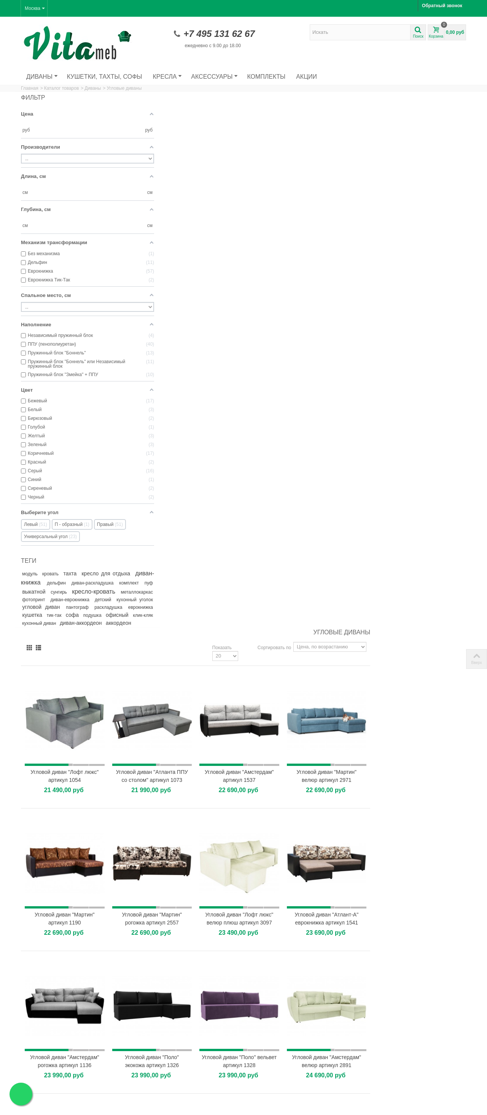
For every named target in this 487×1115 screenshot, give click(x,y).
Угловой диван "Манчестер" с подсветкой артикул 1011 (259, 791)
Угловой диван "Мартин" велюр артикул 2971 (425, 234)
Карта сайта (150, 1079)
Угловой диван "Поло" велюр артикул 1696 (425, 791)
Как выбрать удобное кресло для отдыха (423, 974)
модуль (32, 573)
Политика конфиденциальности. (209, 1107)
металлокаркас (106, 599)
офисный (85, 630)
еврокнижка (67, 622)
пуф (90, 590)
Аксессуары (214, 76)
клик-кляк (112, 630)
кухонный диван (50, 638)
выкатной (111, 590)
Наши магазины (154, 1071)
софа (31, 630)
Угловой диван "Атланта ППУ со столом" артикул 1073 (259, 238)
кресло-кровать (65, 598)
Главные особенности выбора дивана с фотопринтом (420, 945)
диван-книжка (63, 581)
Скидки (31, 1071)
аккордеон (35, 646)
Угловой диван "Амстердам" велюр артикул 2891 (424, 517)
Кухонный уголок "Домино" (280, 1020)
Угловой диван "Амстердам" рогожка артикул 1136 (176, 517)
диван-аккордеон (101, 638)
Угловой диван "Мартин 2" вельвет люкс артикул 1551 (176, 654)
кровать (57, 573)
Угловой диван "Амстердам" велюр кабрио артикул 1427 (259, 654)
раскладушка (37, 622)
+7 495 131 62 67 (219, 34)
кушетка (94, 622)
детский (114, 606)
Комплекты (266, 76)
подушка (56, 630)
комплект (68, 590)
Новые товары (39, 1079)
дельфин (96, 582)
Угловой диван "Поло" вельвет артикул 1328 (342, 517)
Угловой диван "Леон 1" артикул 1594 (342, 791)
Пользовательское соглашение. (140, 1107)
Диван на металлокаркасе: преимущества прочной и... (417, 917)
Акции (306, 76)
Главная (29, 88)
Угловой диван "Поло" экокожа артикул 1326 (259, 517)
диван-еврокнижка (79, 606)
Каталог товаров (61, 88)
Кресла (167, 76)
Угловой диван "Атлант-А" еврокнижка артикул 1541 (425, 379)
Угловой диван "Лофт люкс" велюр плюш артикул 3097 (342, 379)
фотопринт (38, 606)
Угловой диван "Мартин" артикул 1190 (176, 379)
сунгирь (31, 599)
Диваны (42, 76)
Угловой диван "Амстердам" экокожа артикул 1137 (176, 791)
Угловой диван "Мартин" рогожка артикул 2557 (259, 379)
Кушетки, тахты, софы (104, 76)
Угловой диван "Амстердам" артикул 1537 (341, 234)
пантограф (111, 614)
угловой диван (79, 614)
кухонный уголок (40, 614)
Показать (318, 110)
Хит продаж (267, 899)
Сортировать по (370, 110)
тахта (79, 573)
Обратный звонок (442, 5)
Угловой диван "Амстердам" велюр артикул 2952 (341, 654)
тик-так (115, 622)
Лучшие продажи (41, 1086)
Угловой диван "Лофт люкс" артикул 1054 (176, 234)
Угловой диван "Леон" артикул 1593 (425, 654)
